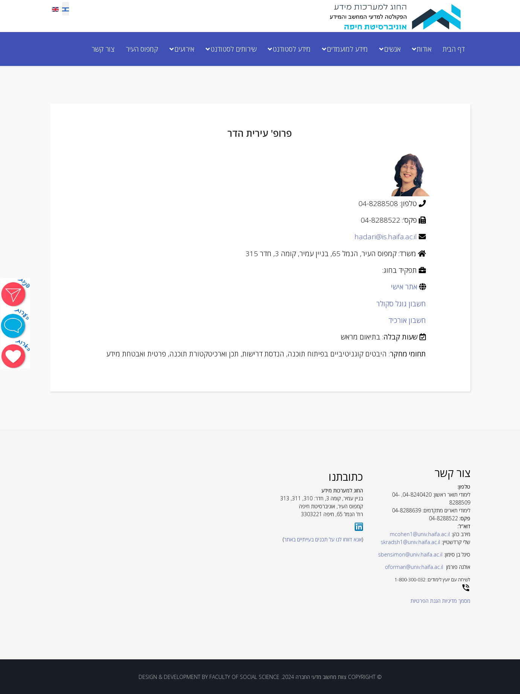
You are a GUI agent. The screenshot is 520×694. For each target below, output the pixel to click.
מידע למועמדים (347, 49)
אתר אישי (404, 287)
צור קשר (102, 49)
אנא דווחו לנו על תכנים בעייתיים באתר (323, 539)
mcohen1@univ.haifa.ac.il (420, 534)
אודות (424, 49)
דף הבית (454, 49)
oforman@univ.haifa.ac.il (414, 566)
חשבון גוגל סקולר (401, 304)
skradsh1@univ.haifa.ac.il (410, 542)
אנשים (392, 49)
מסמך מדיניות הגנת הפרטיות (440, 600)
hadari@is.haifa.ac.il (385, 237)
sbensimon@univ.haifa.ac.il (410, 554)
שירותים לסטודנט (233, 49)
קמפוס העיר (142, 49)
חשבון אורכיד (407, 320)
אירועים (184, 49)
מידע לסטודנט (292, 49)
